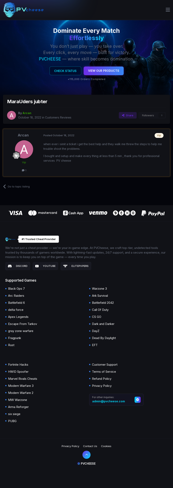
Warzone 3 (99, 288)
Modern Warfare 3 (21, 385)
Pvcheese (86, 463)
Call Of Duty (100, 309)
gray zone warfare (20, 330)
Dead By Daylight (104, 337)
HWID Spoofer (18, 371)
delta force (15, 309)
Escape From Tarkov (22, 323)
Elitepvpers (76, 266)
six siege (14, 413)
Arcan (23, 135)
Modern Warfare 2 (20, 392)
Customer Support (104, 364)
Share (127, 115)
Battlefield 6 (16, 302)
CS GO (96, 316)
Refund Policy (101, 378)
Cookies (106, 446)
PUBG (12, 420)
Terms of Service (104, 371)
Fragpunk (14, 337)
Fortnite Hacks (18, 364)
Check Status (65, 71)
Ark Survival (100, 295)
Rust (11, 344)
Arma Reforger (18, 406)
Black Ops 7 (16, 288)
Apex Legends (18, 316)
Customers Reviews (58, 117)
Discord (18, 266)
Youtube (45, 266)
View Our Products (103, 70)
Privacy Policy (102, 385)
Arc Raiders (16, 295)
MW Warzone (17, 399)
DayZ (95, 330)
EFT (95, 344)
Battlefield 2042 (103, 302)
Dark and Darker (103, 323)
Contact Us (90, 446)
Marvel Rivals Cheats (22, 378)
